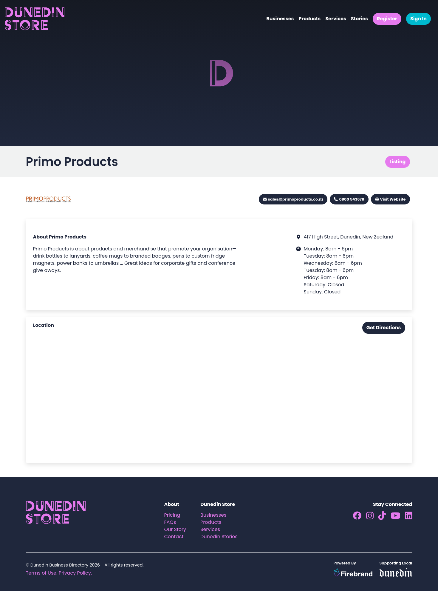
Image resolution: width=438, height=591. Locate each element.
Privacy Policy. (75, 573)
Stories (359, 18)
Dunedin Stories (219, 536)
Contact (174, 536)
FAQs (170, 522)
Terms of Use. (42, 573)
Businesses (280, 18)
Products (309, 18)
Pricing (172, 515)
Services (335, 18)
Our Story (175, 529)
